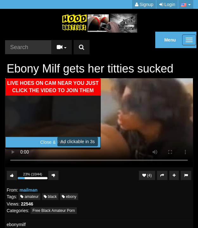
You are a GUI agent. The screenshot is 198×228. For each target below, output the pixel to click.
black (50, 196)
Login (167, 4)
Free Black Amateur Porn (53, 210)
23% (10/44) (33, 176)
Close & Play (53, 142)
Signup (144, 4)
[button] (185, 4)
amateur (29, 196)
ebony (69, 196)
